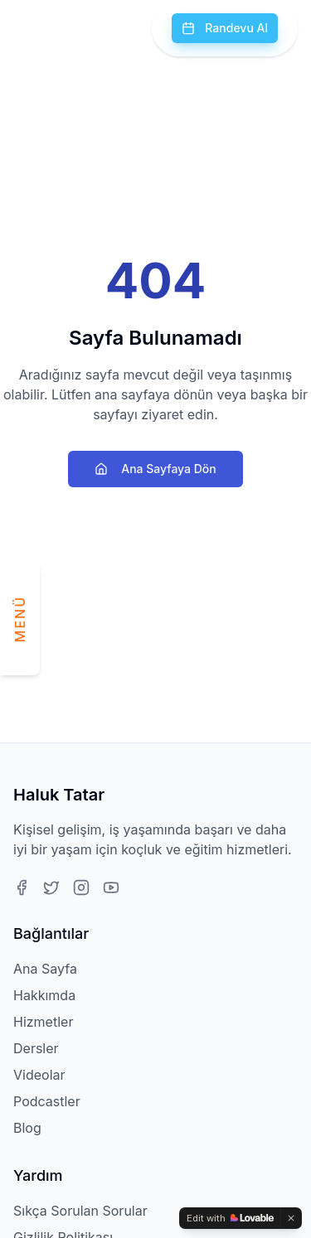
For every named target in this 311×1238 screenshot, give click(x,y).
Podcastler (46, 1101)
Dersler (36, 1048)
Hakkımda (44, 995)
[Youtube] (111, 887)
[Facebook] (21, 887)
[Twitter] (51, 887)
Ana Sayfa (45, 968)
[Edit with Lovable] (230, 1218)
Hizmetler (43, 1021)
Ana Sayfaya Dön (155, 469)
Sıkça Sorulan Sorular (80, 1210)
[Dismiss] (291, 1218)
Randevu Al (225, 28)
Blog (27, 1128)
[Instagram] (81, 887)
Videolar (39, 1074)
